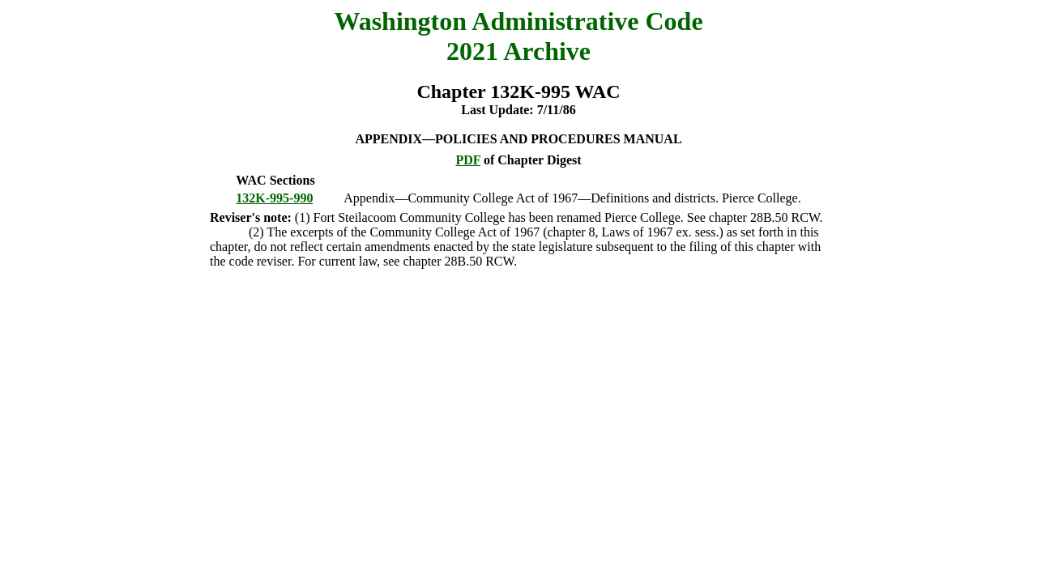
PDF (467, 160)
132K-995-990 (274, 198)
